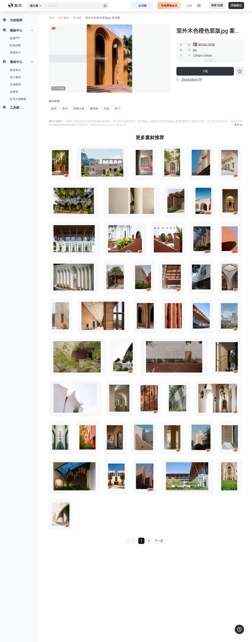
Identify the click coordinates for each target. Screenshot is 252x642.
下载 (205, 71)
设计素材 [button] (63, 17)
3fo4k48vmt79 (191, 79)
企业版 (142, 5)
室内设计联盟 (206, 44)
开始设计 (236, 5)
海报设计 (15, 52)
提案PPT (15, 38)
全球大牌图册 (18, 99)
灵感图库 (15, 84)
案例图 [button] (77, 17)
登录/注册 (217, 5)
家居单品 (15, 70)
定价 (189, 5)
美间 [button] (51, 17)
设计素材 (15, 77)
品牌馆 (14, 92)
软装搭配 (15, 45)
